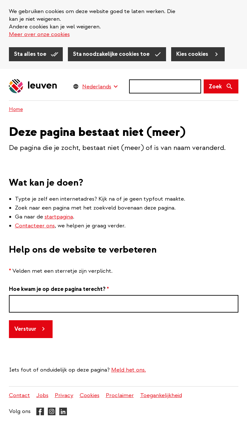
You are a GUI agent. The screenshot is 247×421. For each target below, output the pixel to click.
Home (16, 109)
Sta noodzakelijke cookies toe (112, 54)
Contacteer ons (35, 225)
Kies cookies (192, 54)
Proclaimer (120, 395)
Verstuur (25, 329)
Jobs (42, 395)
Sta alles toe (30, 54)
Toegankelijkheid (161, 395)
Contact (19, 395)
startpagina (59, 216)
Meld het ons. (128, 369)
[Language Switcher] (100, 86)
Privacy (64, 395)
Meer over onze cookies (39, 34)
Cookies (89, 395)
